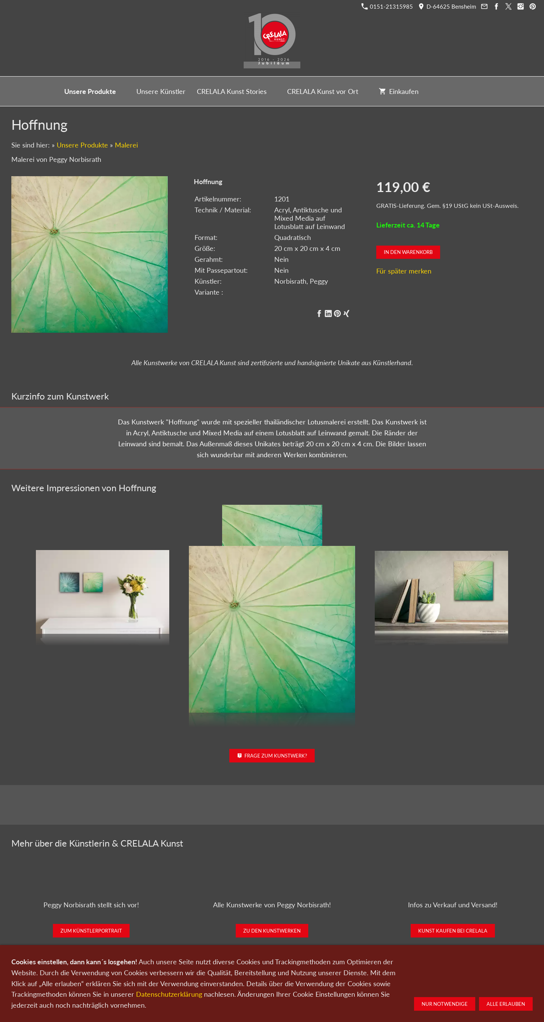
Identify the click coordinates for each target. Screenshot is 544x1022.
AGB (361, 982)
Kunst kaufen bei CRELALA (452, 931)
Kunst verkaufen (192, 982)
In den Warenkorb (408, 252)
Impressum (336, 982)
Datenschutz (303, 982)
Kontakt (226, 982)
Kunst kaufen (152, 982)
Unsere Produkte (82, 145)
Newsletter (270, 982)
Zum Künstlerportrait (91, 931)
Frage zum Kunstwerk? (272, 756)
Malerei (126, 145)
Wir (246, 982)
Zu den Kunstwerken (272, 931)
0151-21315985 (387, 6)
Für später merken (403, 271)
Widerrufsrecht (390, 982)
